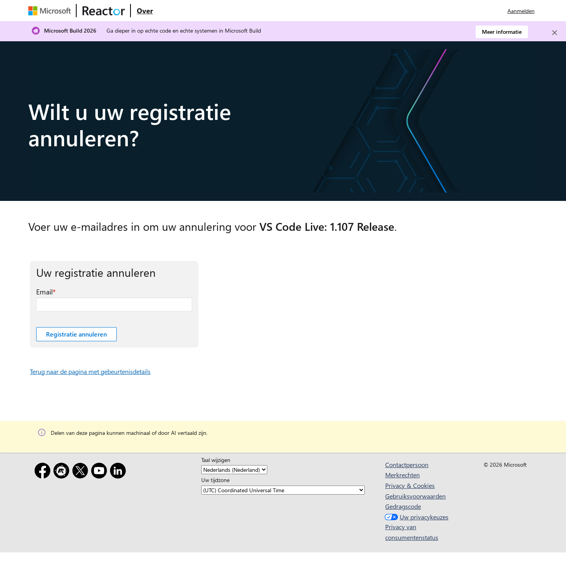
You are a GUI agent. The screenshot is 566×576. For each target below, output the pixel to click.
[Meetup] (62, 472)
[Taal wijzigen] (234, 469)
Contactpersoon (406, 464)
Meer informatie (502, 31)
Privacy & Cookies (410, 485)
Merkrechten (402, 475)
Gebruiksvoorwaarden (415, 496)
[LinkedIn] (119, 472)
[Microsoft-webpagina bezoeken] (51, 10)
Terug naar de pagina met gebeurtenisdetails (90, 371)
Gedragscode (403, 506)
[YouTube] (100, 472)
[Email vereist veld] (114, 304)
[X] (81, 472)
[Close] (554, 32)
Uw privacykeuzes (415, 517)
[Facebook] (44, 472)
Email (44, 291)
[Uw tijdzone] (283, 490)
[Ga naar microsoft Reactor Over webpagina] (145, 10)
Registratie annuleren (76, 334)
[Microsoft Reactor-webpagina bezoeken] (103, 10)
